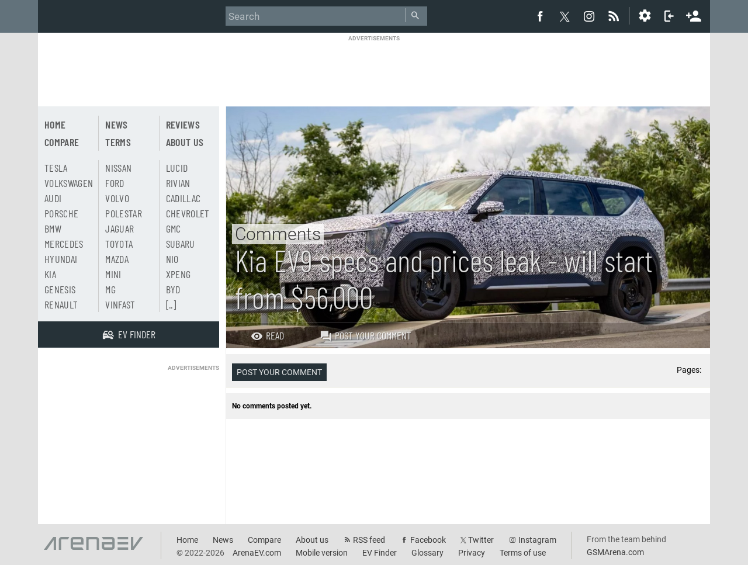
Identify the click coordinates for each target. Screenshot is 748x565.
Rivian (178, 182)
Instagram (537, 540)
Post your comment (365, 335)
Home (54, 124)
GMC (173, 228)
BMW (52, 228)
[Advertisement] (374, 68)
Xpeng (178, 274)
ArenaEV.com (257, 552)
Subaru (180, 243)
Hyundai (60, 258)
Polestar (123, 213)
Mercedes (64, 243)
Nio (172, 258)
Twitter (481, 540)
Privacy (471, 552)
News (116, 124)
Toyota (119, 243)
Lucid (177, 167)
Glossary (427, 552)
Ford (114, 182)
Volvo (117, 198)
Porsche (61, 213)
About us (185, 142)
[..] (171, 304)
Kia (50, 274)
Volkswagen (69, 182)
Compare (61, 142)
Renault (61, 304)
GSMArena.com (615, 552)
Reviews (183, 124)
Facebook (428, 540)
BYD (173, 289)
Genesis (59, 289)
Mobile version (322, 552)
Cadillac (183, 198)
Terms (118, 142)
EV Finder (379, 552)
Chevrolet (188, 213)
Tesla (56, 167)
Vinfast (120, 304)
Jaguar (119, 228)
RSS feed (369, 540)
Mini (113, 274)
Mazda (117, 258)
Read (267, 335)
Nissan (118, 167)
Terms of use (523, 552)
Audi (52, 198)
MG (110, 289)
